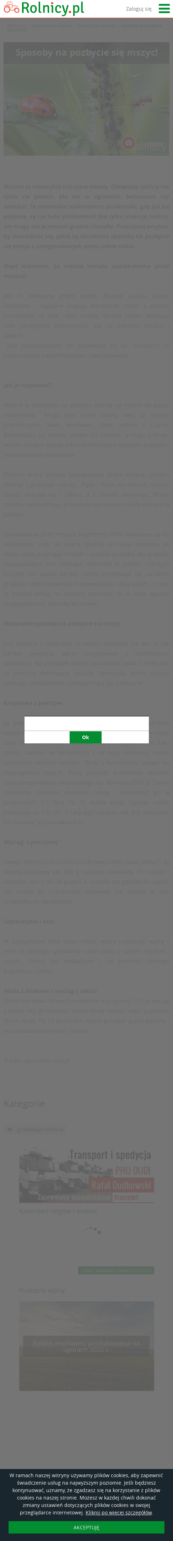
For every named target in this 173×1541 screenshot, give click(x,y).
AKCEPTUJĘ (86, 1527)
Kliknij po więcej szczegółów (119, 1512)
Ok (85, 404)
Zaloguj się (139, 8)
